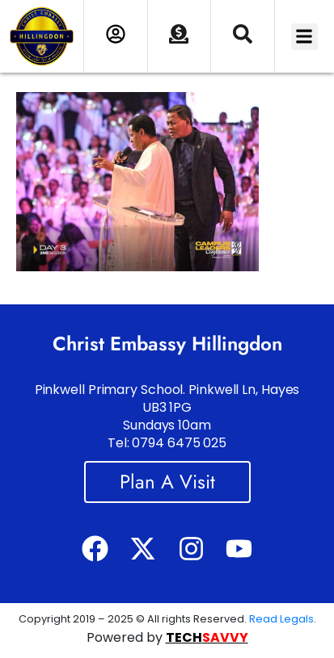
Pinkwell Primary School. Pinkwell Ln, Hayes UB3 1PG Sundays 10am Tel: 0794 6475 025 (167, 416)
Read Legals (281, 619)
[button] (304, 36)
